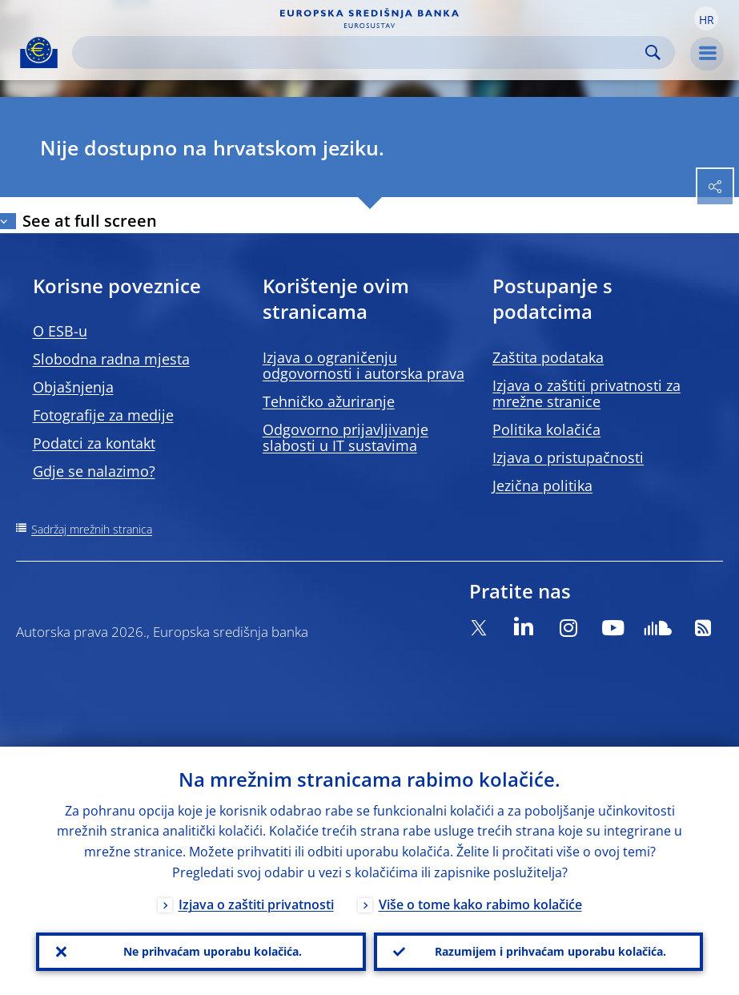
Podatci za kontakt (94, 443)
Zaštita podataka (548, 357)
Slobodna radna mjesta (111, 359)
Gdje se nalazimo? (94, 471)
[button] (706, 18)
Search (653, 52)
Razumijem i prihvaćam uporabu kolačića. (550, 951)
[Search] (361, 52)
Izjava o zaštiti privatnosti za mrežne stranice (586, 393)
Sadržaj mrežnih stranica (91, 529)
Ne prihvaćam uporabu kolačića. (212, 951)
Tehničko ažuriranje (329, 401)
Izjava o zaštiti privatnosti (256, 904)
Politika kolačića (546, 429)
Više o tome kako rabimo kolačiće (480, 904)
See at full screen (89, 221)
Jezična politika (542, 485)
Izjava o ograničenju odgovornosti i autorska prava (363, 365)
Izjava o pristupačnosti (568, 457)
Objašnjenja (73, 387)
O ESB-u (60, 330)
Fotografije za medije (103, 415)
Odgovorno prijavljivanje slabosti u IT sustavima (345, 437)
